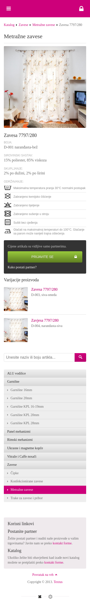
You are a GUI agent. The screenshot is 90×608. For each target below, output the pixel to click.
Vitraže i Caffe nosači (21, 456)
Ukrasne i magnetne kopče (25, 448)
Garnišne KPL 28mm (25, 423)
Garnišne (13, 381)
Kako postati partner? (22, 267)
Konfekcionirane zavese (27, 481)
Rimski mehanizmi (20, 440)
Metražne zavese (43, 25)
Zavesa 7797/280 (44, 289)
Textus (58, 582)
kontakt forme (62, 543)
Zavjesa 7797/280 (45, 320)
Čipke (14, 473)
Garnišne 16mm (21, 390)
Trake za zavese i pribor (27, 498)
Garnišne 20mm (21, 398)
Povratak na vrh (45, 575)
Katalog (9, 25)
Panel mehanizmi (18, 431)
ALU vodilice (16, 373)
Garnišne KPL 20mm (25, 415)
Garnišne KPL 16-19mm (27, 406)
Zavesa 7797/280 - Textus (45, 8)
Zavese (23, 25)
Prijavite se (54, 257)
